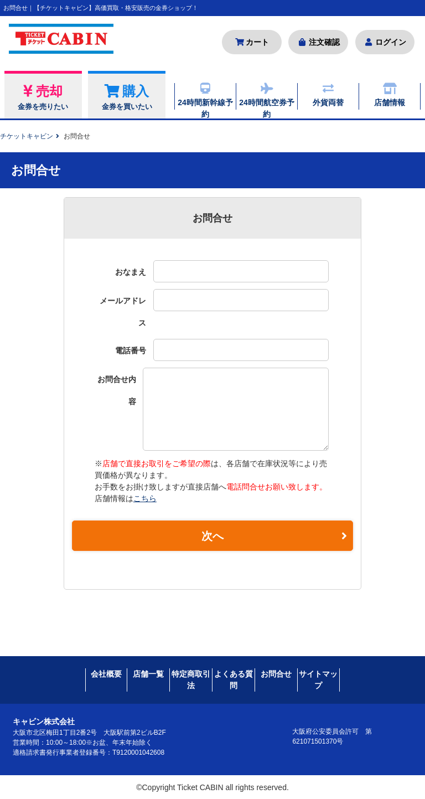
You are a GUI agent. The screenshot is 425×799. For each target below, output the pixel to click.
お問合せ (276, 672)
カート (252, 42)
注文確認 (318, 42)
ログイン (385, 42)
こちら (145, 498)
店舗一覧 (148, 672)
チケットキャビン (26, 136)
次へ (274, 536)
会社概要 (106, 672)
